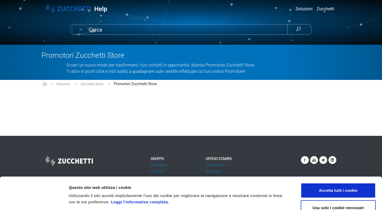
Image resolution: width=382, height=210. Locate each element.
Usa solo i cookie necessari (338, 175)
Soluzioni (63, 84)
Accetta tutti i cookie (338, 158)
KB (44, 84)
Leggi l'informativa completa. (140, 169)
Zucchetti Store (92, 84)
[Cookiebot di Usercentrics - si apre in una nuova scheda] (34, 200)
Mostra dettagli (278, 199)
